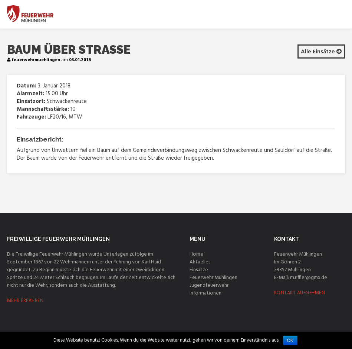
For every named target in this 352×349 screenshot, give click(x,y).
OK (290, 340)
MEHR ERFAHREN (25, 301)
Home (196, 254)
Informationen (205, 293)
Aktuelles (200, 262)
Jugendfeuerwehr (209, 285)
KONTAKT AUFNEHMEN (299, 293)
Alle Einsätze (321, 52)
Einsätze (199, 270)
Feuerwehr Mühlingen (213, 277)
